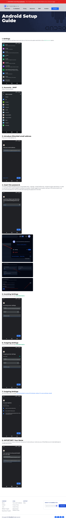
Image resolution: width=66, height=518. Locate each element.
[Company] (11, 6)
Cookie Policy (16, 506)
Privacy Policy (16, 505)
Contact (3, 505)
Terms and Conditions (17, 503)
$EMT (39, 8)
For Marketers (16, 8)
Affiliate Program (5, 508)
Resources (32, 8)
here (53, 1)
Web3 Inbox (7, 8)
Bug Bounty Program (6, 510)
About (3, 503)
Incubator (46, 8)
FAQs (24, 503)
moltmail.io (22, 1)
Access (55, 8)
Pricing (24, 8)
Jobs (3, 506)
